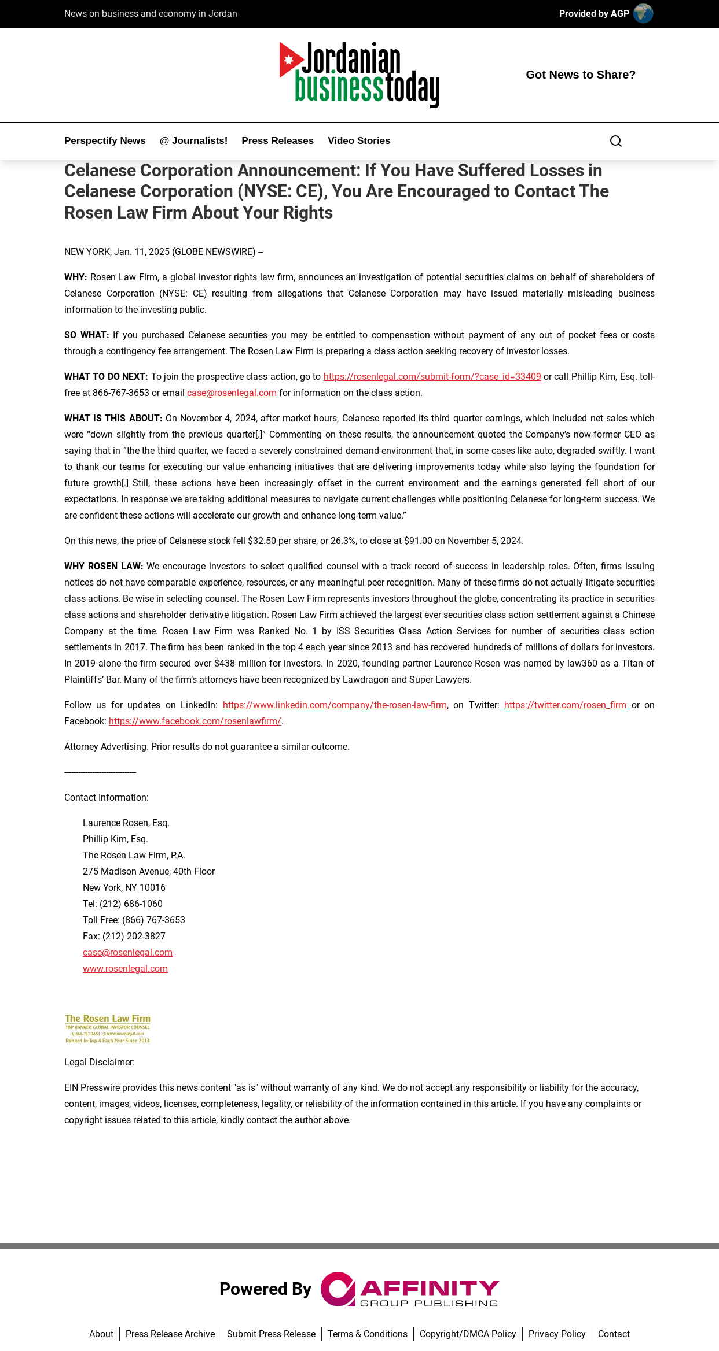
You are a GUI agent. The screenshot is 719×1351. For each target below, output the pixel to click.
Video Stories (359, 140)
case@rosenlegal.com (232, 392)
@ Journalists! (194, 140)
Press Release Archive (170, 1333)
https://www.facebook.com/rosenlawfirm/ (195, 721)
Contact (614, 1333)
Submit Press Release (271, 1333)
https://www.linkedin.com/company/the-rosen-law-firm (335, 704)
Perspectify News (105, 140)
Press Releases (277, 140)
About (101, 1333)
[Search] (616, 141)
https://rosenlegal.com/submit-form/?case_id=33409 (432, 376)
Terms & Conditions (368, 1333)
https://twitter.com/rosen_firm (565, 704)
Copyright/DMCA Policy (468, 1333)
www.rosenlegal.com (125, 968)
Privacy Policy (557, 1333)
